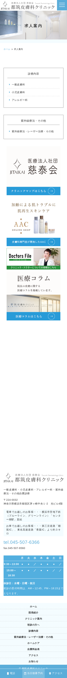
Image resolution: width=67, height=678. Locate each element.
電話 (11, 673)
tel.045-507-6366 (22, 542)
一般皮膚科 (18, 84)
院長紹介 (33, 612)
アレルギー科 (20, 99)
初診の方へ (33, 624)
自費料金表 (33, 649)
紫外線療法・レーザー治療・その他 (33, 131)
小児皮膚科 (18, 92)
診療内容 (33, 631)
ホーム (33, 606)
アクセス (56, 673)
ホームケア (33, 643)
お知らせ (33, 661)
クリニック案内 (33, 618)
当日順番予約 (33, 673)
